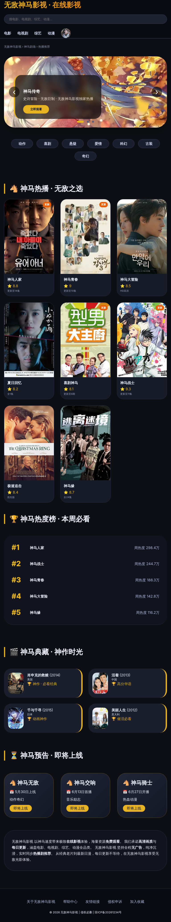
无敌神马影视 (12, 46)
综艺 (37, 33)
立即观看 (36, 109)
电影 (7, 33)
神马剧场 (30, 46)
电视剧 (22, 33)
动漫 (51, 33)
